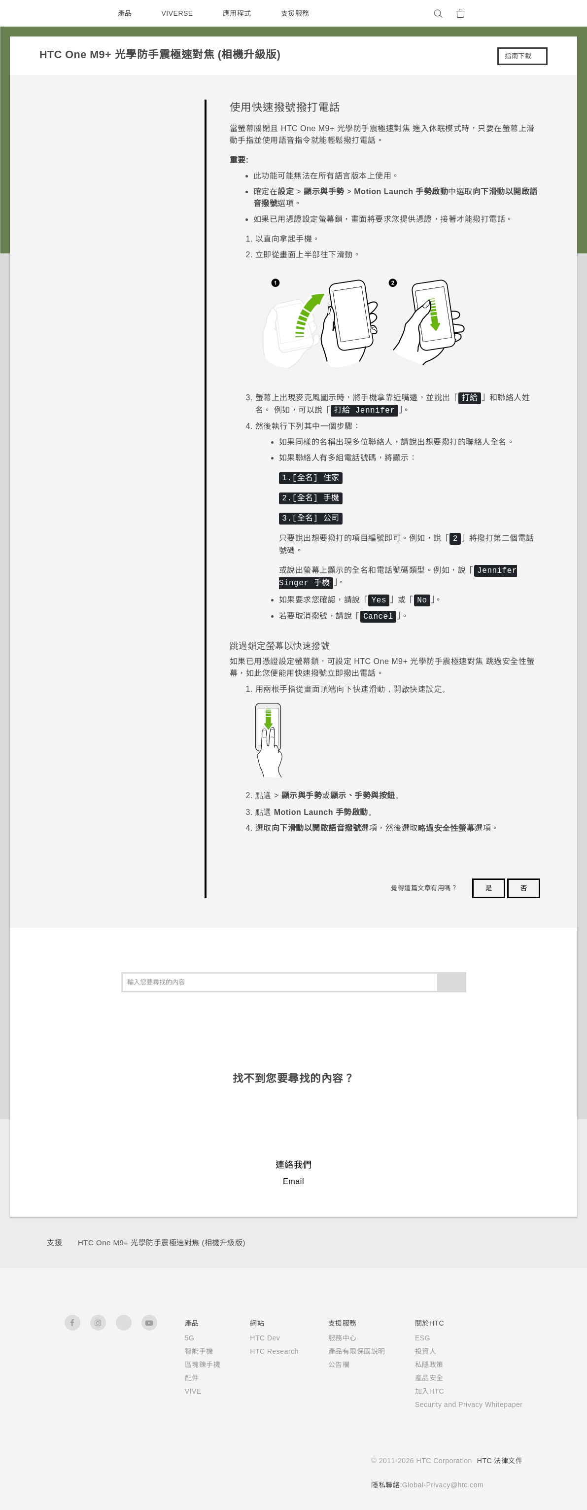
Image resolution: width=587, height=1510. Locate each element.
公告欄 (326, 1364)
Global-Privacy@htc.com (440, 1484)
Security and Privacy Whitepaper (462, 1404)
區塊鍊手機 (187, 1364)
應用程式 (239, 13)
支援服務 (297, 13)
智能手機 (183, 1351)
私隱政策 (416, 1364)
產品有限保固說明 (344, 1351)
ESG (410, 1338)
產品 (125, 13)
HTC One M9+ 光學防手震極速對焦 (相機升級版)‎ (164, 1242)
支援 (54, 1242)
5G (173, 1338)
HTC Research (260, 1351)
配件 (176, 1377)
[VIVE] (509, 13)
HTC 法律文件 (500, 1460)
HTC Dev (250, 1338)
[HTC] (76, 13)
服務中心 (329, 1338)
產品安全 (416, 1377)
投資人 (413, 1351)
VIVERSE (179, 13)
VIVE (178, 1391)
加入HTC (417, 1391)
